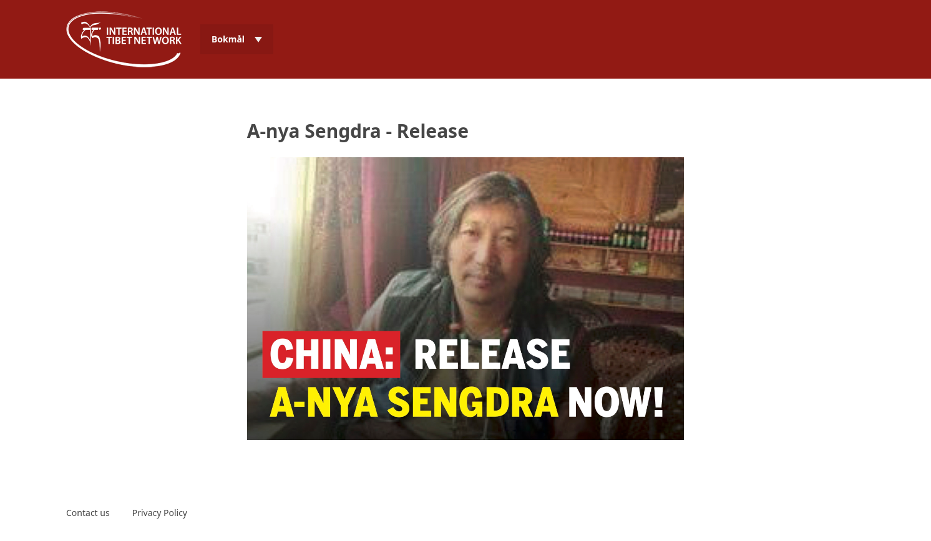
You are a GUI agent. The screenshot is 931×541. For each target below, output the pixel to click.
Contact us (88, 513)
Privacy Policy (159, 513)
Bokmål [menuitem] (228, 39)
